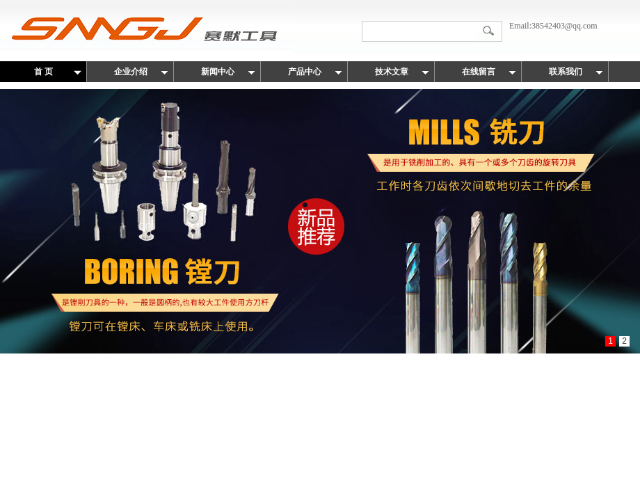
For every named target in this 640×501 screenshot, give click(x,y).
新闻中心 (217, 72)
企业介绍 (130, 72)
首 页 (43, 72)
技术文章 (391, 72)
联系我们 (565, 72)
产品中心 (304, 72)
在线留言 (478, 72)
